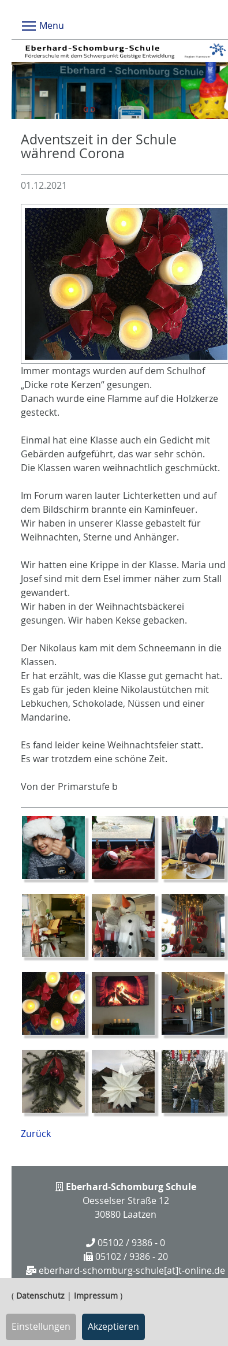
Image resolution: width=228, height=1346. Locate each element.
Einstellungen (41, 1326)
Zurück (36, 1133)
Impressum (96, 1295)
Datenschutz (40, 1295)
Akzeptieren (113, 1326)
